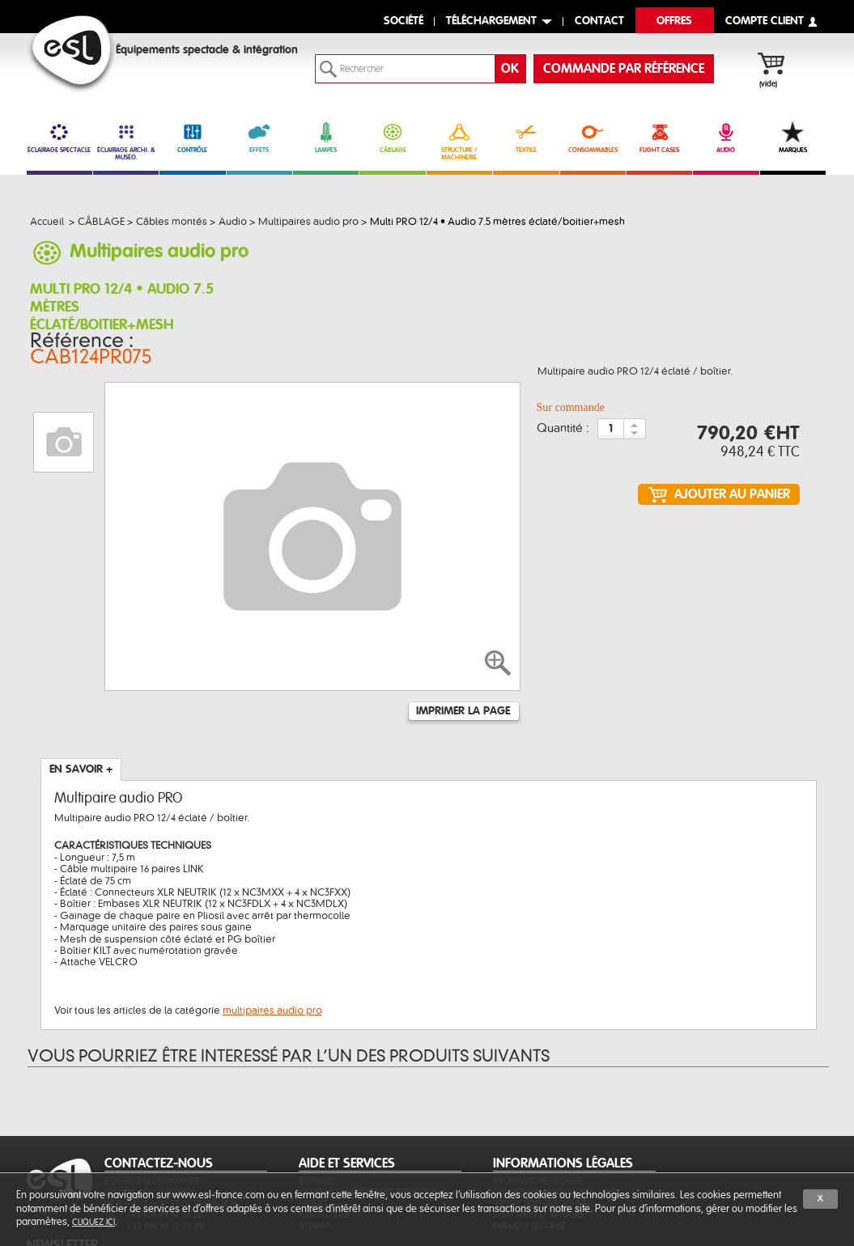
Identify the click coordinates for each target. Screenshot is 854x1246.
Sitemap (314, 1150)
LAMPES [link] (326, 137)
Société (403, 21)
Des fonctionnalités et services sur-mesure (373, 1122)
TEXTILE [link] (526, 137)
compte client (764, 21)
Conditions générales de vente (557, 1116)
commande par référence (623, 68)
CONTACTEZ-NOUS (158, 1087)
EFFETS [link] (259, 137)
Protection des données (544, 1127)
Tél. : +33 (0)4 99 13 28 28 (153, 1138)
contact (599, 21)
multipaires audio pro (272, 913)
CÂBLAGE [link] (392, 137)
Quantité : (563, 417)
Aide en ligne (325, 1138)
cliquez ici (93, 1222)
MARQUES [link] (793, 137)
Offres (674, 21)
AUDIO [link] (725, 137)
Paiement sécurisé (529, 1150)
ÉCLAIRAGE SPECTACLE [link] (59, 137)
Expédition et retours (538, 1138)
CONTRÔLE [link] (192, 137)
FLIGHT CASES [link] (659, 137)
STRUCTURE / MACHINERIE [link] (459, 141)
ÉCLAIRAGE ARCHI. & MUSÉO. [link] (126, 141)
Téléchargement (491, 21)
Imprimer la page (463, 613)
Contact (317, 1104)
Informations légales (537, 1104)
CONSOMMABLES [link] (593, 137)
